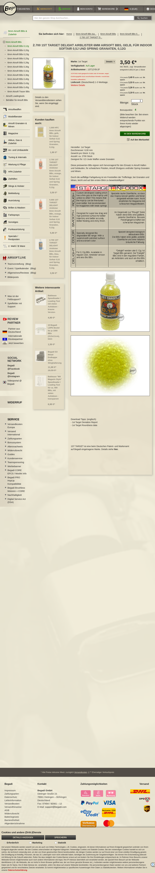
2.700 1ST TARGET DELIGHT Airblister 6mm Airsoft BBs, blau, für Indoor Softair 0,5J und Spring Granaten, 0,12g (55, 257)
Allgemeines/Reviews (22, 276)
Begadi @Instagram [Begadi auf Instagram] (14, 378)
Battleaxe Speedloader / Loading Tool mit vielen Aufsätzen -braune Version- (54, 307)
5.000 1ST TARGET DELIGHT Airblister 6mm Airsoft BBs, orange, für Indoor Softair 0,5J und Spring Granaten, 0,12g (55, 217)
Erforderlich (13, 842)
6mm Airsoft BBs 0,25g (18, 62)
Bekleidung (11, 197)
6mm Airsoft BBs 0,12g (18, 49)
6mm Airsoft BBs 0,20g (18, 53)
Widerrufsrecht (15, 453)
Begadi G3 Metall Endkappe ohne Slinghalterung (54, 360)
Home (69, 37)
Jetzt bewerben (16, 346)
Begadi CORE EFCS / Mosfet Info (17, 475)
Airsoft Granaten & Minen (15, 128)
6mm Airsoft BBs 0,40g (18, 82)
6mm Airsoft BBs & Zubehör (15, 36)
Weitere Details (78, 88)
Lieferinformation (13, 804)
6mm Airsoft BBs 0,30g (18, 70)
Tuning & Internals (14, 161)
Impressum (10, 794)
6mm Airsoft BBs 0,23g (18, 58)
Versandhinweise (13, 810)
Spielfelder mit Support (15, 308)
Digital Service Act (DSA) (17, 504)
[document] (77, 850)
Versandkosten (140, 70)
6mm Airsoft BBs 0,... (130, 37)
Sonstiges (10, 225)
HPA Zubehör (12, 175)
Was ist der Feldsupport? (14, 301)
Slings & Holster (13, 189)
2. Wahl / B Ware (14, 249)
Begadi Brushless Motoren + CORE (16, 493)
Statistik (62, 842)
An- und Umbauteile (15, 153)
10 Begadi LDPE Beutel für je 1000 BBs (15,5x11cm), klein (53, 335)
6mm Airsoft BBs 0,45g (18, 91)
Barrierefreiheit (12, 824)
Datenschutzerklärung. (17, 870)
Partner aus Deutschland (14, 333)
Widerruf (15, 405)
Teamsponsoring (16, 465)
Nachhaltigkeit (15, 498)
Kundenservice (15, 461)
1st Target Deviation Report (84, 423)
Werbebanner (14, 469)
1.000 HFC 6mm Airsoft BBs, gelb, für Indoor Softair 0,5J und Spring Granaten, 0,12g (55, 141)
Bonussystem (14, 446)
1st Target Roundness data (84, 426)
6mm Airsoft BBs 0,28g (18, 66)
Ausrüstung (11, 204)
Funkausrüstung (13, 233)
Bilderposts (13, 280)
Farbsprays (11, 218)
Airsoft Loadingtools (15, 99)
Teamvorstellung (19, 267)
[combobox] (83, 21)
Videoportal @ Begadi (14, 385)
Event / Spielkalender (22, 271)
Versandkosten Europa (15, 429)
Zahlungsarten (15, 442)
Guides (11, 457)
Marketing (37, 842)
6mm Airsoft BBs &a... (86, 37)
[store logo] (10, 12)
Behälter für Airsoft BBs (17, 103)
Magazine (10, 137)
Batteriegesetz (12, 820)
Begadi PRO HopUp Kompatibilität (14, 483)
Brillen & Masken (14, 211)
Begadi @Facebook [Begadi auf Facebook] (14, 370)
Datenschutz (11, 800)
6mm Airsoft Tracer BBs (19, 95)
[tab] (109, 65)
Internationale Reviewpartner (15, 341)
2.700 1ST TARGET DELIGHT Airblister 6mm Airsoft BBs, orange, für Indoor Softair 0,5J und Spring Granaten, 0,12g (55, 177)
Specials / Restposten (11, 241)
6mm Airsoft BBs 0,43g (18, 86)
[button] (131, 12)
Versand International (14, 436)
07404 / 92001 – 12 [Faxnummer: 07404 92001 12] (52, 807)
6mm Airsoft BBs (108, 37)
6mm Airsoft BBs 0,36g (18, 78)
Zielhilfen (10, 182)
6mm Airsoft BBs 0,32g (18, 74)
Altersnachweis (15, 450)
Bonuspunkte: (126, 113)
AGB (7, 814)
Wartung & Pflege (14, 168)
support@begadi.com (56, 810)
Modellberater (12, 120)
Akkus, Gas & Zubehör (12, 145)
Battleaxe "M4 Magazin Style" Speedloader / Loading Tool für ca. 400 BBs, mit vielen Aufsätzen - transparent (55, 391)
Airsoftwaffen (12, 113)
